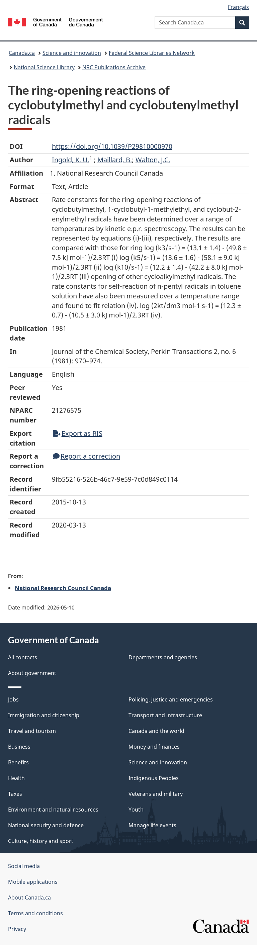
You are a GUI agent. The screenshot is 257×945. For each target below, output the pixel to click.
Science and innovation (71, 53)
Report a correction (86, 456)
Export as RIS (77, 433)
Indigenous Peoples (153, 778)
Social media (24, 866)
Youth (136, 809)
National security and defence (46, 825)
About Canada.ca (29, 897)
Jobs (13, 699)
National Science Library (44, 67)
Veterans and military (155, 793)
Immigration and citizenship (43, 715)
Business (19, 746)
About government (32, 673)
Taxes (15, 793)
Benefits (18, 762)
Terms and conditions (35, 913)
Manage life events (152, 825)
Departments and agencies (162, 657)
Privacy (17, 929)
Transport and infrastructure (165, 715)
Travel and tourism (32, 731)
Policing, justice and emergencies (170, 699)
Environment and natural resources (53, 809)
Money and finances (154, 746)
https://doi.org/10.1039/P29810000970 (112, 146)
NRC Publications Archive (114, 67)
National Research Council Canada (63, 588)
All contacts (22, 657)
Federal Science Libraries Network (152, 53)
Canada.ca (22, 53)
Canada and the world (156, 731)
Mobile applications (33, 881)
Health (16, 778)
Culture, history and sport (40, 841)
